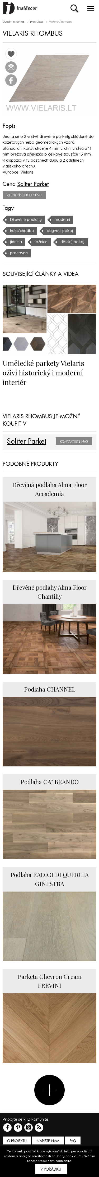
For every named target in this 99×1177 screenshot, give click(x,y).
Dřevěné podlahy (26, 219)
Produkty (36, 22)
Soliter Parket (33, 184)
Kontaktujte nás (74, 441)
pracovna (19, 252)
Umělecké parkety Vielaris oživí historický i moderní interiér (43, 372)
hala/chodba (22, 230)
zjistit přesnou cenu (24, 195)
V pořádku (50, 1169)
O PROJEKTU (17, 1141)
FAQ (72, 1141)
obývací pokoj (60, 230)
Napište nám (48, 1141)
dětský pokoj (72, 241)
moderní (62, 219)
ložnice (41, 241)
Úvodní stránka (13, 22)
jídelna (16, 241)
